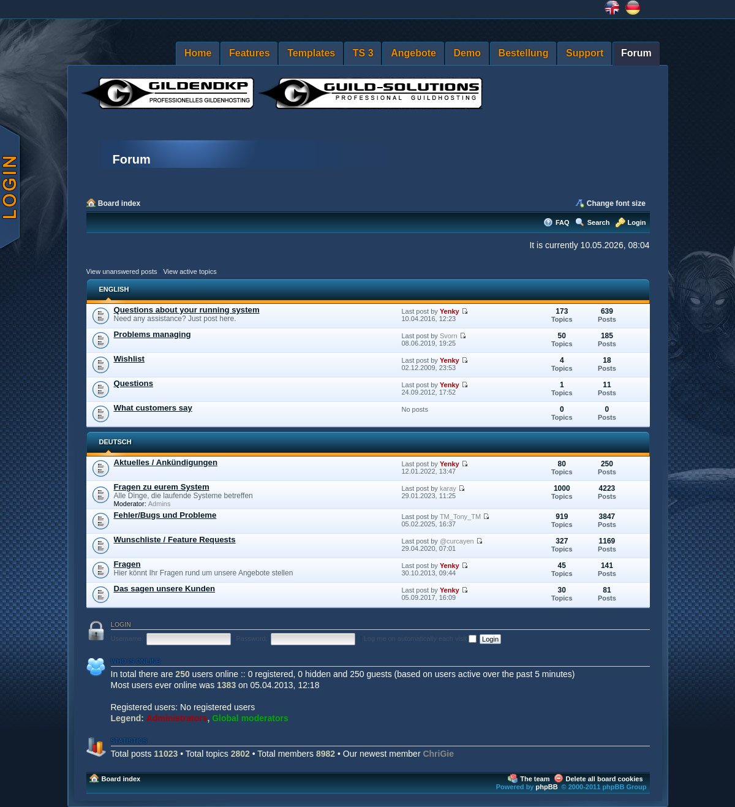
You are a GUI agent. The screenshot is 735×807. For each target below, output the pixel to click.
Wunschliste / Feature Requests (175, 539)
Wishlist (129, 358)
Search (598, 222)
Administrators (177, 718)
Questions (133, 383)
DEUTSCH (115, 441)
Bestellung (524, 53)
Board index (119, 203)
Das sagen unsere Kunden (165, 588)
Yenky (449, 311)
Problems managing (152, 334)
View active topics (189, 271)
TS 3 (363, 53)
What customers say (153, 407)
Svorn (449, 335)
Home (197, 53)
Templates (311, 53)
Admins (159, 503)
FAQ (563, 222)
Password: (251, 638)
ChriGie (438, 754)
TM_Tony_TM (460, 516)
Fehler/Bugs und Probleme (165, 515)
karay (448, 488)
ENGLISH (114, 289)
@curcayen (457, 541)
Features (249, 53)
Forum (636, 53)
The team (534, 778)
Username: (127, 638)
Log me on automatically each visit (420, 638)
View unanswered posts (121, 271)
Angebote (413, 53)
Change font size (616, 203)
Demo (467, 53)
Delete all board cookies (604, 778)
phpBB (547, 786)
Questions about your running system (187, 309)
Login (637, 222)
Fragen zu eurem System (161, 486)
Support (584, 53)
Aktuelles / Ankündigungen (166, 462)
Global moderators (250, 718)
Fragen (127, 564)
